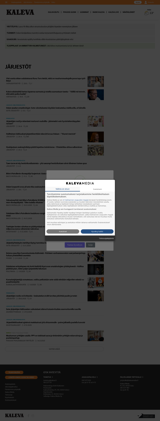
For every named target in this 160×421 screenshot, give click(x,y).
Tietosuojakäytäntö (106, 238)
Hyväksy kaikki (97, 231)
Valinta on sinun (63, 189)
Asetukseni (97, 189)
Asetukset (63, 231)
